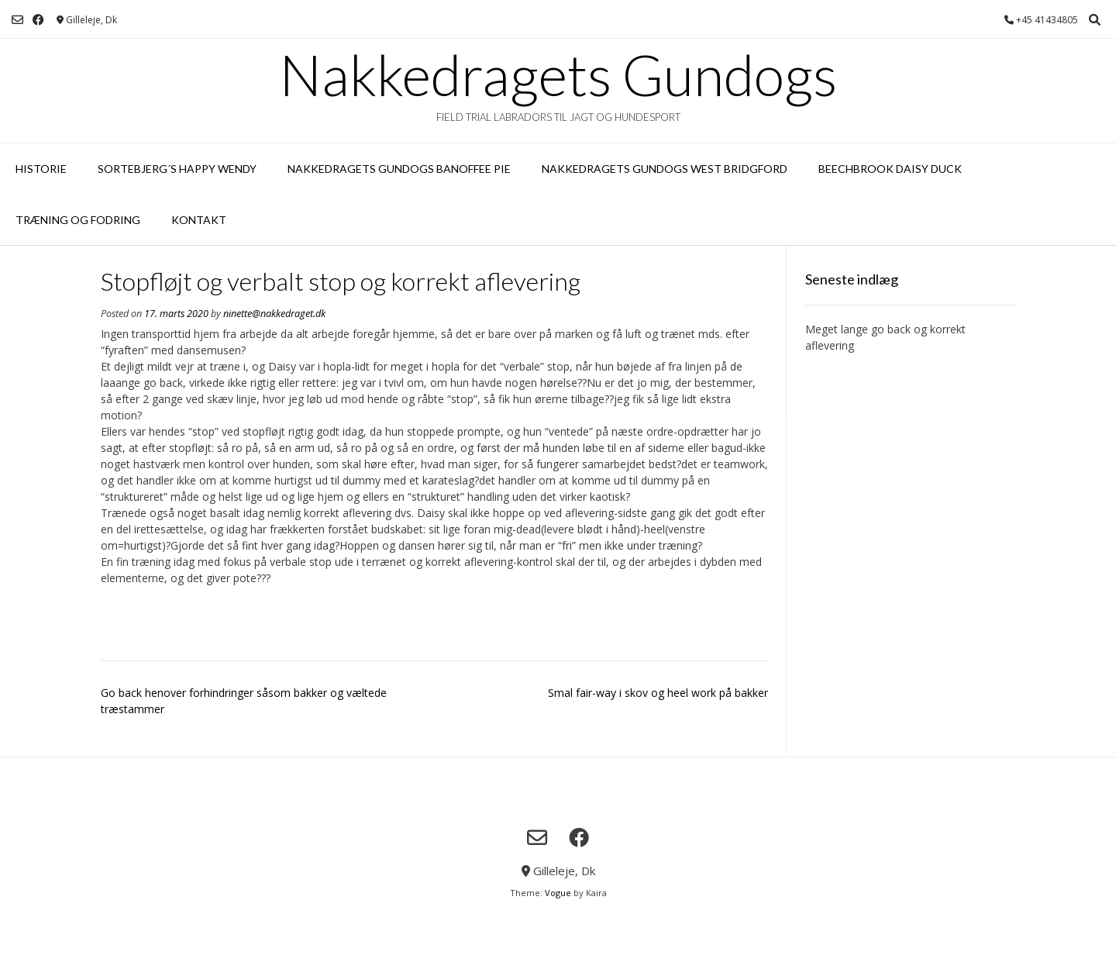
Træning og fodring (78, 219)
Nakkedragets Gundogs (558, 74)
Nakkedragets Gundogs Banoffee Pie (399, 168)
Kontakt (198, 219)
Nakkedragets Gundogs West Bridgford (664, 168)
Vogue (558, 892)
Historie (41, 168)
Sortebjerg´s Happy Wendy (177, 168)
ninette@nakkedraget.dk (274, 313)
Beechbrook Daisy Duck (890, 168)
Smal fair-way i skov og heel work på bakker (658, 692)
